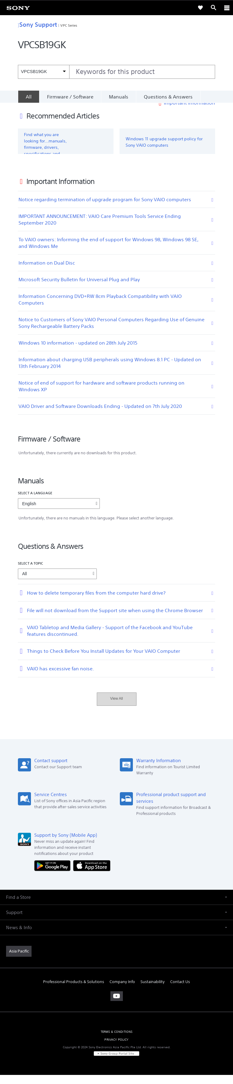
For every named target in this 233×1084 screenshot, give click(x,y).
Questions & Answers (168, 97)
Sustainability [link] (152, 990)
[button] (116, 906)
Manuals (118, 97)
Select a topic (30, 572)
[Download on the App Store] (91, 874)
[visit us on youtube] (116, 1005)
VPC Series (68, 25)
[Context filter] (43, 71)
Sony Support (37, 24)
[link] (18, 8)
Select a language (35, 502)
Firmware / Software (70, 97)
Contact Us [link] (180, 990)
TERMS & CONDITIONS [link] (117, 1041)
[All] (28, 97)
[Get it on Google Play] (53, 874)
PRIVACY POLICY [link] (116, 1048)
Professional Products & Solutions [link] (73, 990)
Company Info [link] (122, 990)
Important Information (189, 112)
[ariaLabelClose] (226, 7)
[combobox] (116, 72)
